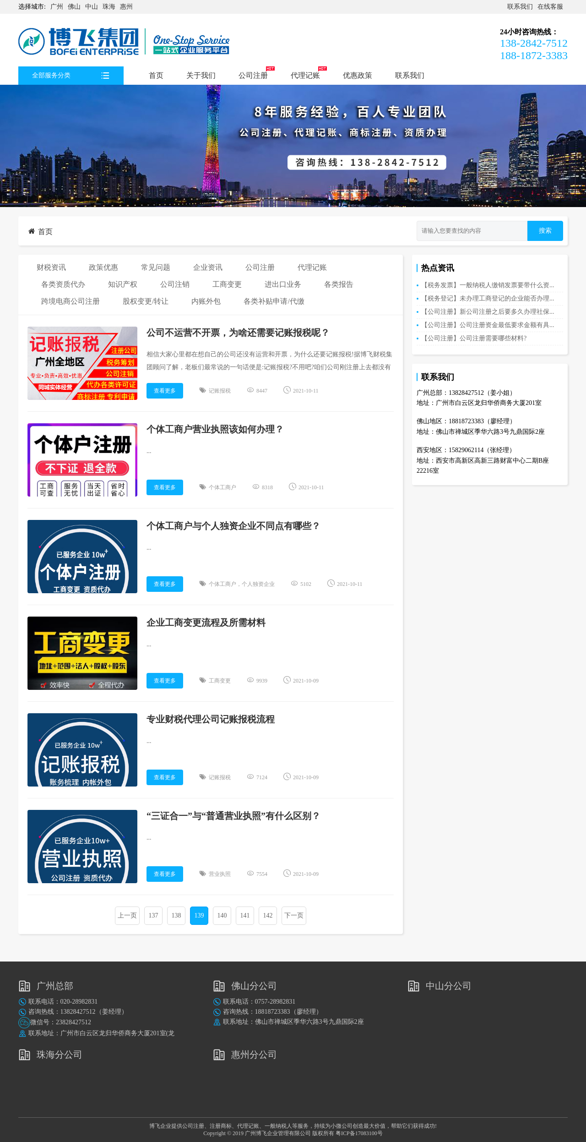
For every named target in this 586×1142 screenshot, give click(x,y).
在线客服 (550, 6)
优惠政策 (357, 75)
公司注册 (253, 75)
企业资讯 (207, 267)
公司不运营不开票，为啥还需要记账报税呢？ (238, 333)
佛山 (74, 6)
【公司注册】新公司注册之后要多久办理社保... (487, 311)
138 (176, 915)
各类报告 (338, 284)
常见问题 (155, 267)
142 (268, 915)
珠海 (109, 6)
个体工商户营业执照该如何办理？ (215, 429)
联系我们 (520, 6)
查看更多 (165, 391)
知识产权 (122, 284)
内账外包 (206, 301)
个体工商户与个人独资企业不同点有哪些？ (233, 526)
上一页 (127, 915)
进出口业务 (283, 284)
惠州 (126, 6)
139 (199, 915)
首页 (156, 75)
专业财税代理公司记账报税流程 (210, 719)
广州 (56, 6)
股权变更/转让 (145, 301)
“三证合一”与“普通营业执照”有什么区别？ (233, 816)
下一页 (294, 915)
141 (245, 915)
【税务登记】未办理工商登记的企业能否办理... (487, 298)
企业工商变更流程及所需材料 (206, 622)
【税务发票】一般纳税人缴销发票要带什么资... (487, 285)
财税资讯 (51, 267)
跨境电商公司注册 (70, 301)
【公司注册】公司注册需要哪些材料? (473, 338)
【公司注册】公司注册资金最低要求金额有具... (487, 325)
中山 (91, 6)
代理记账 (305, 75)
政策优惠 (103, 267)
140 (222, 915)
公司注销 (175, 284)
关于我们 (201, 75)
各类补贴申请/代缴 (274, 301)
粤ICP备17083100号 (359, 1133)
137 (153, 915)
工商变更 (227, 284)
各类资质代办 (63, 284)
